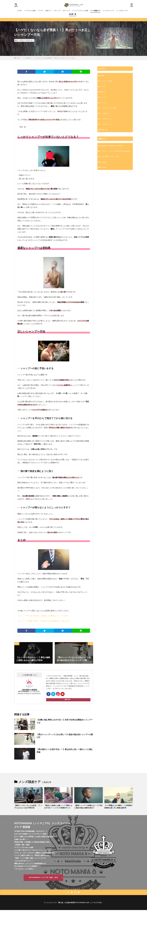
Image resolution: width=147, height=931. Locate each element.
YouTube (103, 167)
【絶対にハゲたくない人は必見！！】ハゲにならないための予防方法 (28, 806)
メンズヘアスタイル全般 (80, 10)
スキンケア (57, 10)
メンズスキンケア (108, 10)
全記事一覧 (72, 14)
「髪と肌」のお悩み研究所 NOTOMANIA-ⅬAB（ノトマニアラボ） (80, 902)
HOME (19, 10)
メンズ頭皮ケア (95, 10)
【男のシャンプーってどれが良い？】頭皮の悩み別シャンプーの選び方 (65, 735)
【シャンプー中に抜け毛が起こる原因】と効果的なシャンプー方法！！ (44, 616)
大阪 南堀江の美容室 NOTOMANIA (111, 146)
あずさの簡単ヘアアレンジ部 (109, 156)
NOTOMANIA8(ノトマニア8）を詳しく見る (43, 877)
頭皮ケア (48, 10)
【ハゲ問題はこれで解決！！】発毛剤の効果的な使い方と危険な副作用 (118, 806)
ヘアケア (40, 10)
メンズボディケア (122, 10)
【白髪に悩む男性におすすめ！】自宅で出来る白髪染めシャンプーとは (65, 721)
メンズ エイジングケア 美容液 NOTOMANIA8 (115, 151)
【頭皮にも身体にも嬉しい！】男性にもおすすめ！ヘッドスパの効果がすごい (58, 806)
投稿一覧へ (68, 699)
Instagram (103, 162)
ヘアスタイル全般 (29, 10)
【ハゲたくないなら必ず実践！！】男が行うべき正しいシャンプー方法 (55, 58)
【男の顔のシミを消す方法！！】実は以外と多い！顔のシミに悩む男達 (65, 750)
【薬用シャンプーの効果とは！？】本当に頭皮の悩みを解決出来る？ (88, 806)
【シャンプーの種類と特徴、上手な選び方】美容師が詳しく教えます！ (44, 621)
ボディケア (66, 10)
